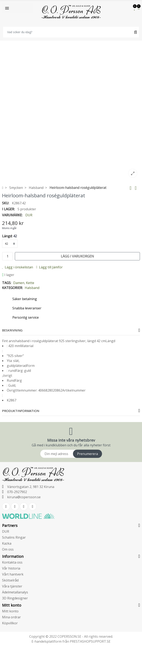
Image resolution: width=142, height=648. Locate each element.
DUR (28, 215)
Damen (18, 283)
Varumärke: (12, 215)
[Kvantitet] (7, 256)
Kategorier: (12, 287)
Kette (30, 283)
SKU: (5, 203)
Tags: (6, 283)
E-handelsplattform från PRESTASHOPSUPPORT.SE (71, 641)
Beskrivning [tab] (12, 330)
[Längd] (10, 244)
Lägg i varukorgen (77, 256)
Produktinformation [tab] (20, 411)
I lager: (8, 209)
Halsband (32, 287)
